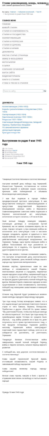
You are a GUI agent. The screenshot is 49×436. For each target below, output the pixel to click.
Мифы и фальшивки (12, 59)
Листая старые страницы (15, 55)
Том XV (14, 150)
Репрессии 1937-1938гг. (12, 119)
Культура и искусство (11, 132)
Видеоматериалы (11, 76)
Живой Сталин (9, 27)
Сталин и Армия (10, 48)
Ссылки (6, 66)
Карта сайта (8, 72)
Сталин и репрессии (12, 41)
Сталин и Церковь (11, 45)
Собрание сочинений (13, 69)
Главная (6, 24)
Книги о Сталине (11, 79)
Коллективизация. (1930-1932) (15, 106)
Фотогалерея (8, 62)
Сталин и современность (15, 31)
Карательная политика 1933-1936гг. (17, 117)
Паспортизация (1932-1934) (14, 114)
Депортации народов (11, 130)
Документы (8, 52)
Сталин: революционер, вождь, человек (24, 3)
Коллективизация (11, 38)
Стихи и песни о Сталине (15, 83)
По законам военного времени (15, 127)
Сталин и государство (14, 34)
